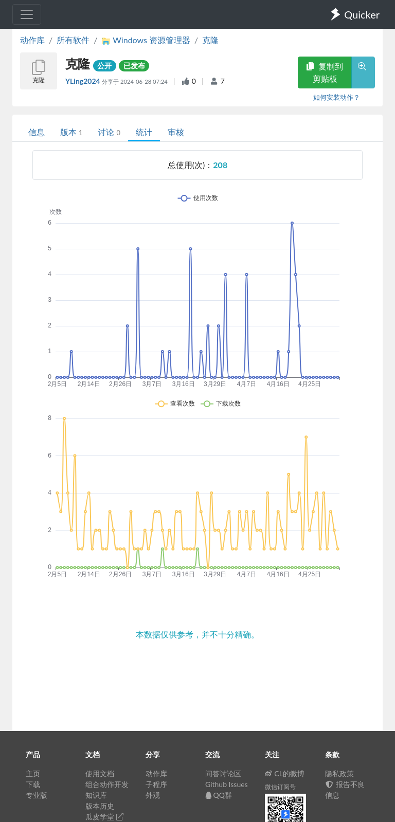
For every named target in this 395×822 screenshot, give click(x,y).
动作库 (32, 40)
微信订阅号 (280, 787)
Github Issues (226, 784)
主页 (33, 773)
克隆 (210, 40)
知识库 (96, 795)
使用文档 (99, 773)
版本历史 (99, 805)
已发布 (134, 65)
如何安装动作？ (336, 97)
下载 (33, 784)
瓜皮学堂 (104, 816)
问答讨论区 (223, 773)
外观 (153, 795)
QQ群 (218, 795)
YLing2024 (83, 81)
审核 (176, 132)
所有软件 (73, 40)
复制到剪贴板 (325, 72)
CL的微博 (284, 773)
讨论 (109, 132)
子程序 (156, 784)
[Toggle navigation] (26, 14)
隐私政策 (339, 773)
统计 (144, 132)
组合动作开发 (107, 784)
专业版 (36, 795)
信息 (36, 132)
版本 (71, 132)
